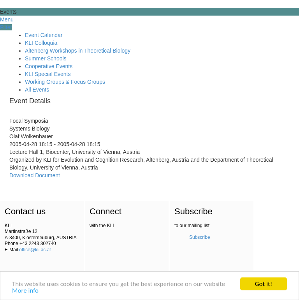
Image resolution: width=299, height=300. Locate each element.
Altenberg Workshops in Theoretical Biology (77, 51)
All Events (37, 89)
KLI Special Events (48, 74)
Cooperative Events (48, 66)
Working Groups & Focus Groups (65, 82)
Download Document (34, 175)
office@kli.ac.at (35, 249)
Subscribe (199, 237)
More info (25, 291)
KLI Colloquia (41, 43)
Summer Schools (46, 58)
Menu (7, 19)
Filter (6, 27)
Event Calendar (44, 35)
